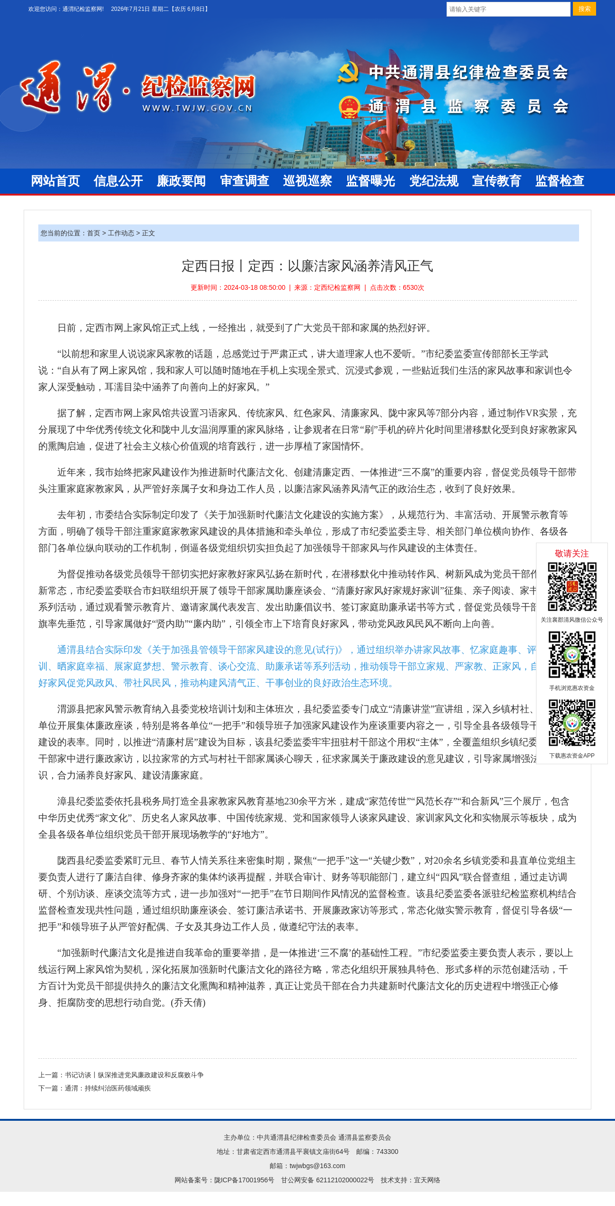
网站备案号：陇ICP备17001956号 (225, 1180)
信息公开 (118, 181)
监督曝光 (370, 181)
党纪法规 (433, 181)
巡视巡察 (307, 181)
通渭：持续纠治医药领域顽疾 (108, 1088)
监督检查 (559, 181)
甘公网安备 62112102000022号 (327, 1180)
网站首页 (55, 181)
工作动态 (121, 233)
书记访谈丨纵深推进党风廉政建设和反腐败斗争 (134, 1075)
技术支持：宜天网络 (410, 1180)
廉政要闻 (181, 181)
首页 (93, 233)
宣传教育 (496, 181)
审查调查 (244, 181)
